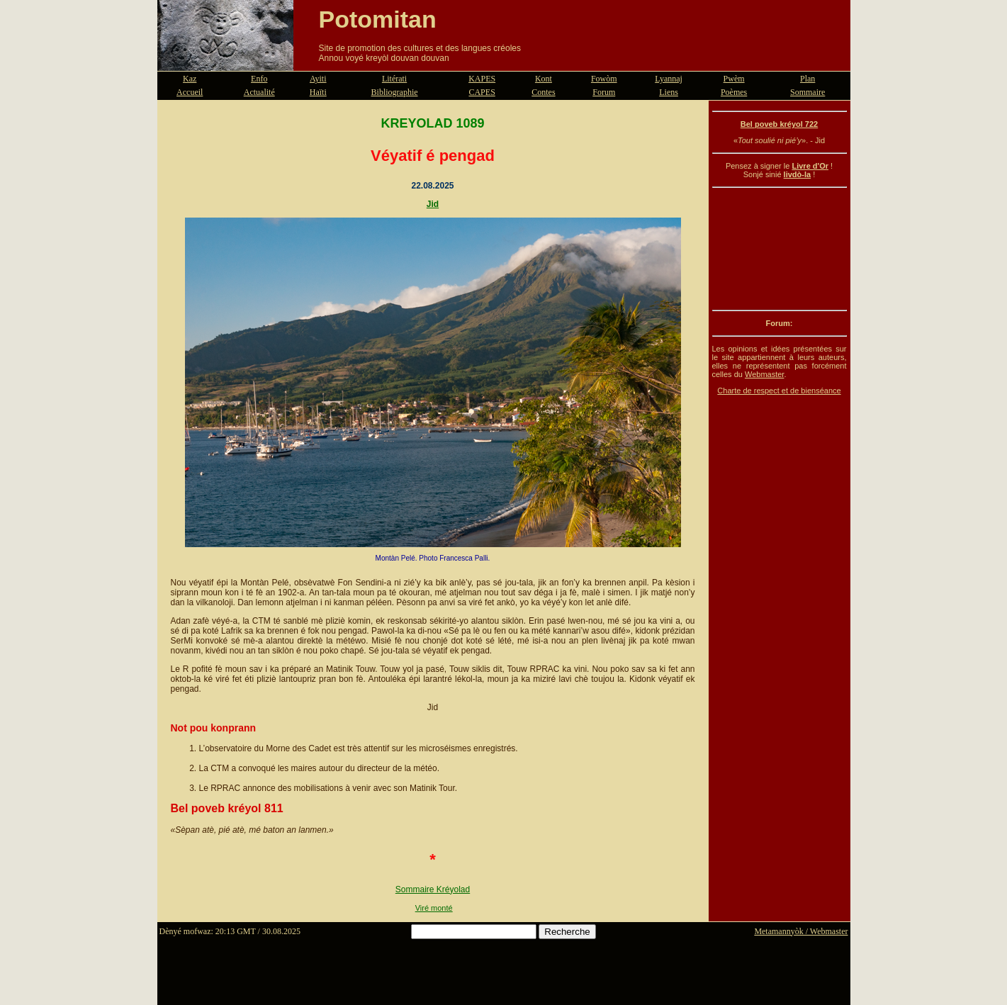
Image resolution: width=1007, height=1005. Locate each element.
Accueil (189, 92)
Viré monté (434, 908)
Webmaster (764, 374)
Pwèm (734, 79)
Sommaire (807, 92)
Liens (668, 92)
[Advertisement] (779, 249)
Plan (807, 79)
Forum (603, 92)
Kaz (189, 79)
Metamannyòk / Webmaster (801, 931)
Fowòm (604, 79)
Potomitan (378, 19)
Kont (543, 79)
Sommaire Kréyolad (432, 889)
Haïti (318, 92)
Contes (543, 92)
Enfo (259, 79)
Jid (433, 204)
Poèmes (734, 92)
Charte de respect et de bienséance (778, 390)
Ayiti (318, 79)
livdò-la (797, 174)
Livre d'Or (810, 166)
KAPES (481, 79)
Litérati (394, 79)
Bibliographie (394, 92)
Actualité (259, 92)
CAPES (481, 92)
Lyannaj (668, 79)
